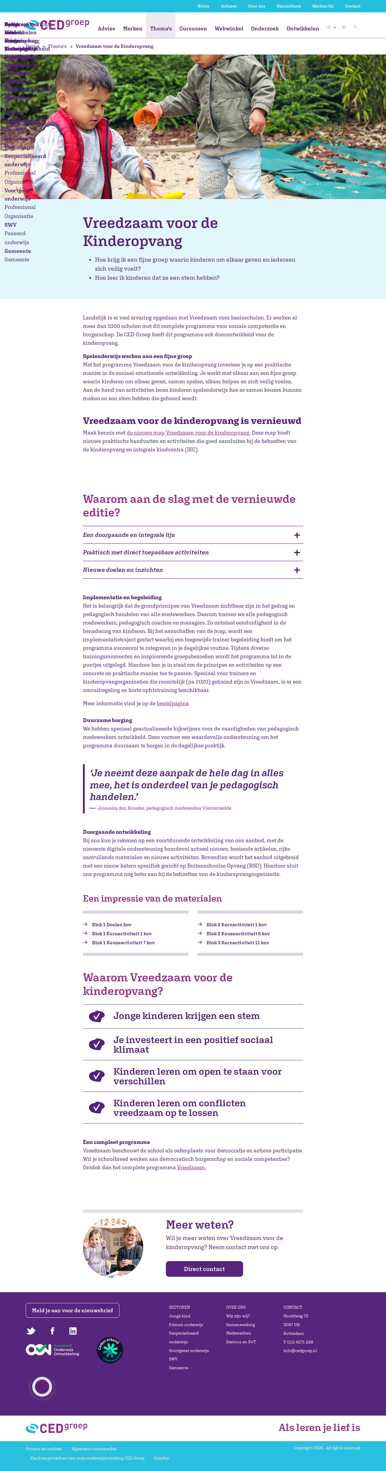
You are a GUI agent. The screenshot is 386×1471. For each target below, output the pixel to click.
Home (204, 6)
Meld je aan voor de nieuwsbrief (73, 1310)
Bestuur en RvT (241, 1341)
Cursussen (193, 28)
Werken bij (323, 6)
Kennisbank (289, 6)
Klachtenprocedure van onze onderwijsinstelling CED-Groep (87, 1458)
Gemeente (178, 1367)
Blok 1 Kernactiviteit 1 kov (122, 933)
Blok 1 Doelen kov (111, 924)
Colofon (161, 1458)
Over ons (256, 6)
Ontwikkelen (302, 28)
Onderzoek (265, 28)
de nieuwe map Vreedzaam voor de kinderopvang (188, 432)
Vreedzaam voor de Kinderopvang (111, 46)
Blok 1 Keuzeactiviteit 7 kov (123, 942)
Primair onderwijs (186, 1324)
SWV (173, 1359)
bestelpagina (173, 703)
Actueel (229, 6)
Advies (106, 28)
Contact (352, 6)
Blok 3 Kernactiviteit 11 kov (238, 942)
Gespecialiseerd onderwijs (184, 1337)
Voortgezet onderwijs (189, 1350)
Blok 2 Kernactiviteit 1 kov (237, 924)
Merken (133, 28)
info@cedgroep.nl (300, 1350)
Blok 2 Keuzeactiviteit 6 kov (238, 933)
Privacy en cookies (44, 1448)
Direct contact (204, 1268)
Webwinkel (229, 28)
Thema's (161, 28)
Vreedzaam (191, 1167)
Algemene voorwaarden (94, 1448)
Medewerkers (238, 1333)
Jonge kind (179, 1316)
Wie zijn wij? (238, 1316)
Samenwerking (240, 1324)
